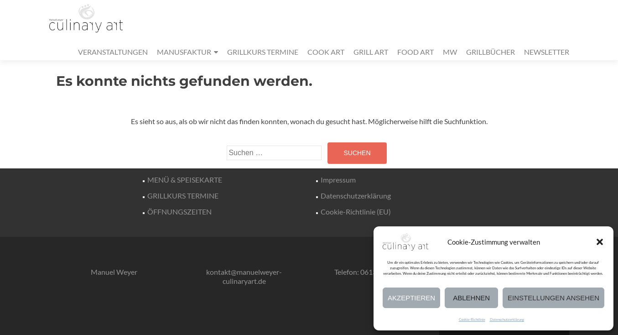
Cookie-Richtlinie (472, 319)
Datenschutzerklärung (507, 319)
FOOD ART (415, 51)
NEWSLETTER (546, 51)
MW (450, 51)
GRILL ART (370, 51)
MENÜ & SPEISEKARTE (184, 179)
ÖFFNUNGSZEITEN (179, 211)
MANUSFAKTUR (184, 51)
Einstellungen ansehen (553, 298)
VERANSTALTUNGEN (113, 51)
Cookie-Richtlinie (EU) (356, 211)
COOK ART (325, 51)
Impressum (338, 179)
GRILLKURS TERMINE (262, 51)
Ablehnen (471, 298)
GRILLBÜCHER (490, 51)
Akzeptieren (411, 298)
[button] (599, 241)
